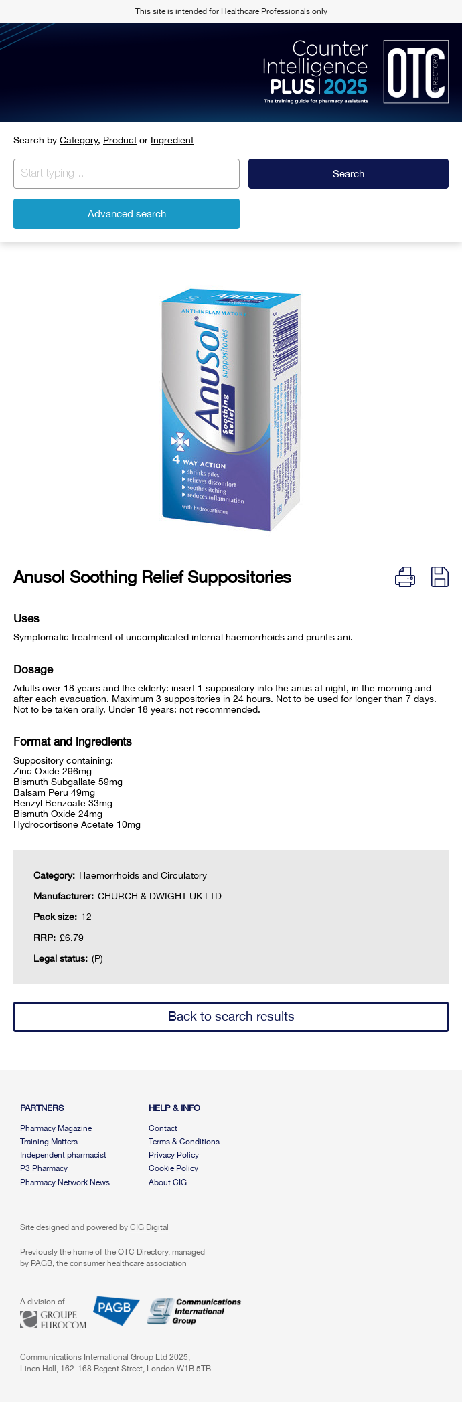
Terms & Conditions (184, 1141)
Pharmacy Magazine (56, 1128)
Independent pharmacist (63, 1155)
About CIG (168, 1182)
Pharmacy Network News (65, 1182)
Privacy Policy (174, 1155)
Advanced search (127, 214)
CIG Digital (149, 1227)
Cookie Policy (173, 1168)
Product (120, 140)
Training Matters (49, 1141)
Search (348, 173)
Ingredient (172, 140)
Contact (163, 1128)
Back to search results (231, 1016)
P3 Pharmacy (44, 1168)
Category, (80, 140)
